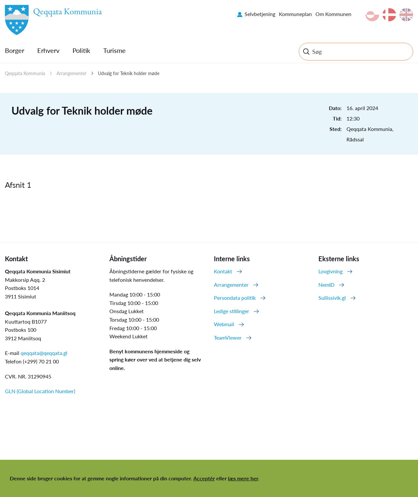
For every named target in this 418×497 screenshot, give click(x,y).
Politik (81, 50)
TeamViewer (228, 337)
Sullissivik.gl (332, 298)
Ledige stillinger (231, 311)
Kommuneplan (295, 14)
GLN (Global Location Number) (40, 391)
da (389, 14)
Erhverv (48, 50)
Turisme (114, 50)
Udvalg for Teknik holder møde (128, 73)
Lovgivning (330, 271)
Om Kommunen (333, 14)
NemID (326, 284)
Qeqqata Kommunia (25, 73)
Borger (14, 50)
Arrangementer (71, 73)
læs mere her (243, 478)
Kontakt (223, 271)
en (406, 14)
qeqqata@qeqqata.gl (44, 353)
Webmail (224, 324)
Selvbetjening (260, 14)
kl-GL (372, 14)
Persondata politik (235, 298)
